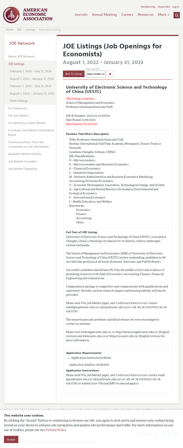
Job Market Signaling (22, 169)
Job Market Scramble (22, 161)
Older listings (19, 101)
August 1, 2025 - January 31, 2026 (32, 79)
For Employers (17, 108)
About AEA (164, 6)
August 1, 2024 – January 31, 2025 (32, 94)
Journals (81, 14)
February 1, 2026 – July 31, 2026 (30, 71)
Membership (148, 6)
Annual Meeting (104, 14)
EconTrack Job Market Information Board (31, 133)
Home (9, 29)
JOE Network (22, 43)
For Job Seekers (18, 116)
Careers (127, 14)
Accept (11, 439)
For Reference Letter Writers (27, 123)
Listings (30, 29)
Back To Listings (73, 73)
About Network (21, 56)
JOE (19, 29)
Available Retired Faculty (24, 154)
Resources (146, 14)
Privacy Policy (56, 430)
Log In (175, 6)
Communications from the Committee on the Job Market (28, 144)
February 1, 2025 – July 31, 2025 (30, 86)
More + (163, 14)
